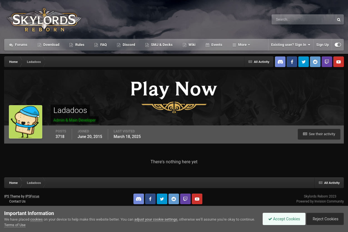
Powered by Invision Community (320, 201)
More (242, 45)
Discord (128, 45)
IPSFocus (32, 196)
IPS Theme (12, 196)
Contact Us (17, 201)
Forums (21, 45)
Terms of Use (30, 225)
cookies (36, 219)
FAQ (103, 45)
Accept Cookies (283, 219)
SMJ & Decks (161, 45)
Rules (79, 45)
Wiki (191, 45)
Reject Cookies (324, 219)
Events (216, 45)
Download (51, 45)
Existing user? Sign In (290, 45)
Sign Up (322, 45)
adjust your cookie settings (155, 219)
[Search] (286, 19)
